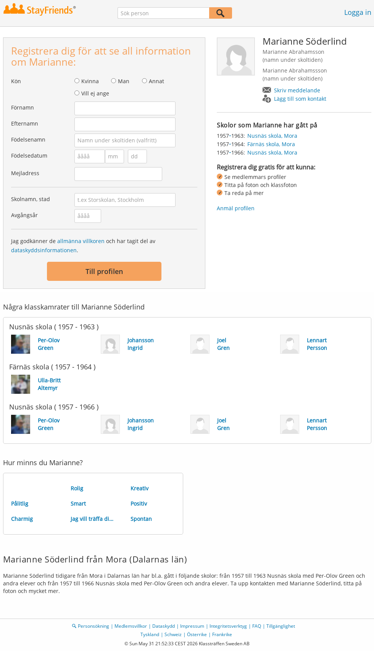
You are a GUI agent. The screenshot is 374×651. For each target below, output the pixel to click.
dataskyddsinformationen (44, 250)
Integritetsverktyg (228, 626)
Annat (156, 81)
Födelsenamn (28, 139)
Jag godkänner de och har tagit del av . (83, 245)
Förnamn (22, 107)
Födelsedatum (29, 155)
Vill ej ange (95, 93)
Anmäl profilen (236, 208)
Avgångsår (24, 215)
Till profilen (104, 271)
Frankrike (222, 634)
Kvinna (90, 81)
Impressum (192, 626)
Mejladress (25, 173)
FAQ (256, 626)
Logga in (357, 12)
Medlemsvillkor (130, 626)
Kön (16, 81)
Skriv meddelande (297, 90)
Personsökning (93, 626)
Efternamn (24, 123)
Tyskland (149, 634)
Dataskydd (163, 626)
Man (123, 81)
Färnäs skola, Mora (271, 144)
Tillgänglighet (280, 626)
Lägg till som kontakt (300, 98)
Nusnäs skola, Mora (272, 135)
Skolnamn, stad (30, 199)
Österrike (197, 634)
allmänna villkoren (81, 241)
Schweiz (173, 634)
